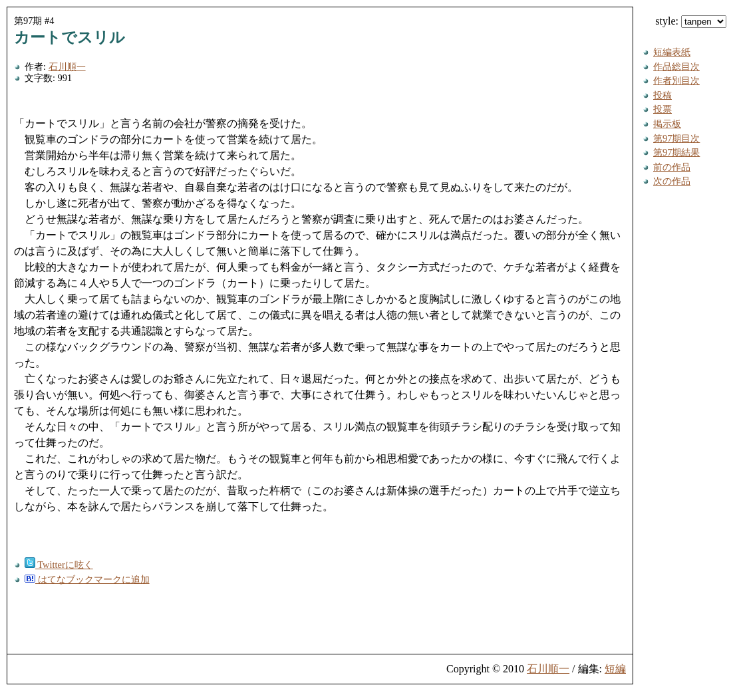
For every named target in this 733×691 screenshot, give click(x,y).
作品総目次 (676, 66)
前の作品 (671, 167)
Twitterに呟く (59, 564)
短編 (615, 668)
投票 (662, 109)
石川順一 (67, 66)
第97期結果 (676, 152)
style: (690, 21)
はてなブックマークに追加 (87, 579)
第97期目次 (676, 138)
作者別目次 (676, 80)
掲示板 (667, 123)
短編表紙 (671, 52)
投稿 (662, 95)
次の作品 (671, 181)
